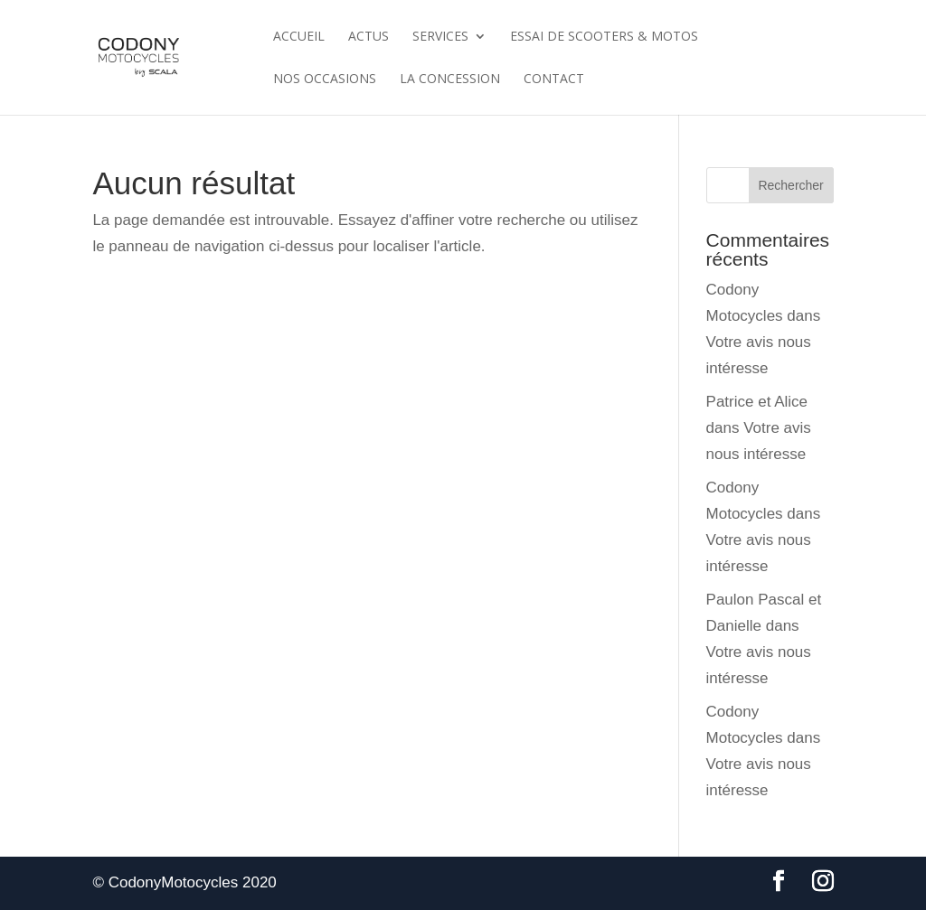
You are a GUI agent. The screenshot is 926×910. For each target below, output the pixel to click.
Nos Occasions (324, 79)
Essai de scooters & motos (604, 37)
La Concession (450, 79)
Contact (554, 79)
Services (440, 37)
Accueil (299, 37)
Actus (368, 37)
